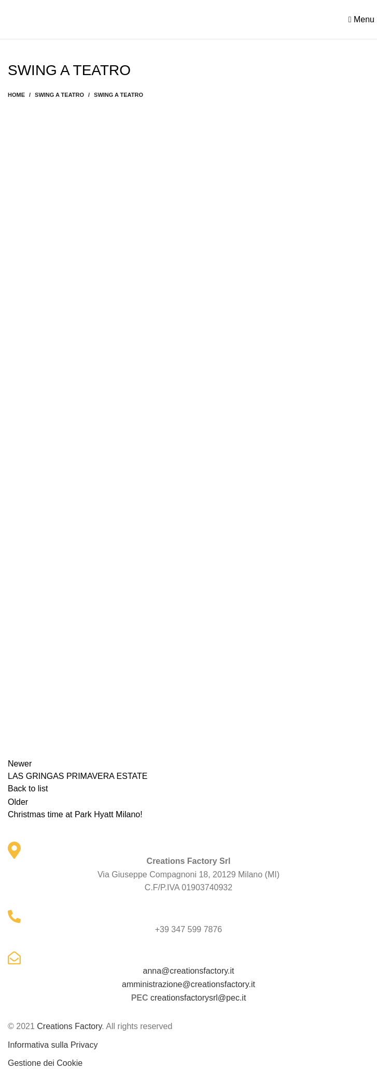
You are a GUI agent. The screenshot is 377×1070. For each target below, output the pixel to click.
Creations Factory (69, 1026)
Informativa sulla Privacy (52, 1044)
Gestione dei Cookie (45, 1063)
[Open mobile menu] (361, 19)
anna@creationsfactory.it (188, 970)
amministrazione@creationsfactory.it (188, 984)
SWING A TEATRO (59, 95)
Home (16, 95)
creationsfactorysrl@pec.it (198, 997)
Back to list (28, 788)
